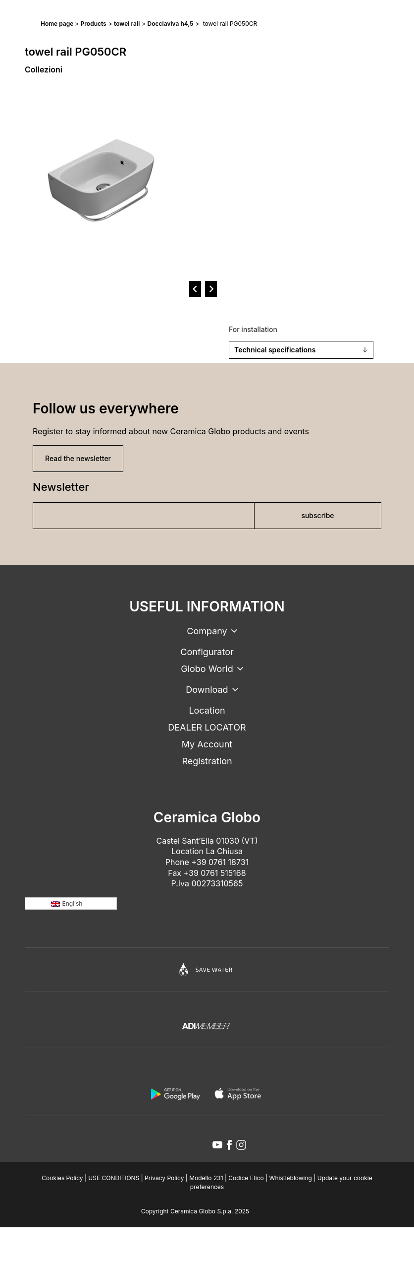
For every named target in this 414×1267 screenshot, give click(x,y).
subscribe (317, 515)
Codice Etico (246, 1178)
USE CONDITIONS (113, 1178)
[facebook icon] (229, 1145)
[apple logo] (238, 1094)
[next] (211, 289)
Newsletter (61, 486)
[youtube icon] (217, 1145)
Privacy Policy (164, 1178)
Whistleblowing (290, 1178)
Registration (207, 761)
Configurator (206, 652)
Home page (57, 23)
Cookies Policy (62, 1178)
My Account (207, 744)
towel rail (127, 23)
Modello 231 (206, 1178)
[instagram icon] (241, 1145)
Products (93, 23)
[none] (71, 903)
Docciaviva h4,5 (171, 23)
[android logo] (175, 1094)
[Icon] (207, 969)
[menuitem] (71, 903)
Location (207, 710)
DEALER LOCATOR (207, 727)
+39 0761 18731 (220, 862)
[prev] (195, 289)
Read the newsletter (78, 458)
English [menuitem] (72, 903)
